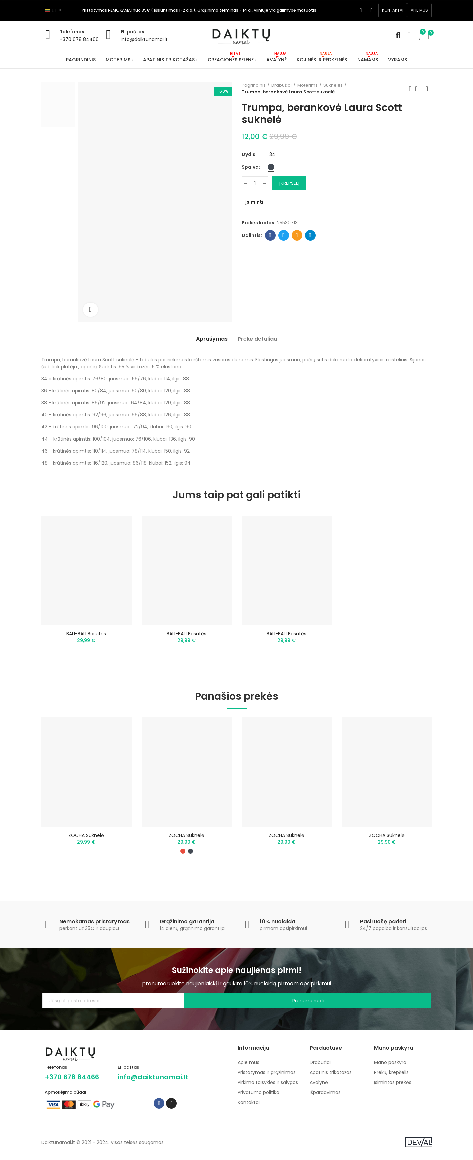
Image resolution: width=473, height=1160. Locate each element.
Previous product (410, 88)
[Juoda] (271, 167)
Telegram (310, 235)
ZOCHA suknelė (86, 839)
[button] (392, 10)
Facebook (270, 235)
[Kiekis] (255, 183)
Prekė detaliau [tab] (257, 339)
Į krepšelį (289, 183)
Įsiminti (254, 202)
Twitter (283, 235)
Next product (427, 88)
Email (297, 235)
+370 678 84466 (79, 39)
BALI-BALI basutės (86, 633)
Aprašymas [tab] (212, 339)
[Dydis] (278, 154)
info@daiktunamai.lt (144, 39)
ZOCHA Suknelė (387, 839)
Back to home (418, 88)
